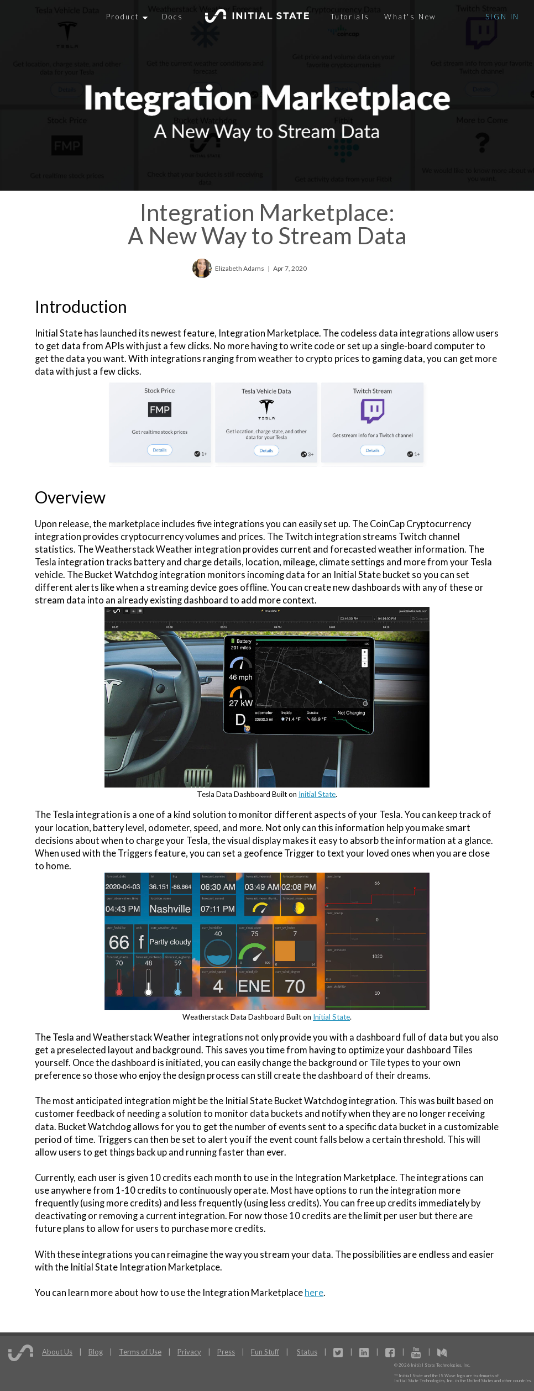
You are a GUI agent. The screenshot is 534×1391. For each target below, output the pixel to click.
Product (127, 16)
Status (307, 1351)
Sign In (502, 16)
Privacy (189, 1351)
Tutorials (350, 16)
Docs (173, 16)
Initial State (317, 794)
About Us (57, 1351)
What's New (410, 16)
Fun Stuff (265, 1351)
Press (226, 1351)
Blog (95, 1351)
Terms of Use (140, 1351)
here (314, 1292)
